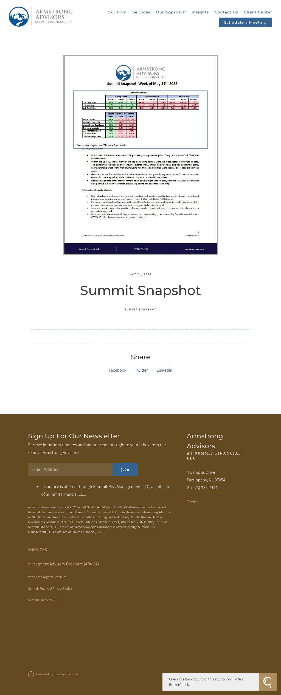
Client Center (258, 12)
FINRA (62, 522)
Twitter (141, 370)
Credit (192, 502)
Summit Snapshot (140, 309)
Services (141, 12)
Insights (200, 12)
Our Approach (171, 12)
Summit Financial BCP (43, 600)
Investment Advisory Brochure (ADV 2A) (63, 564)
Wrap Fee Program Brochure (47, 577)
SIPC (71, 522)
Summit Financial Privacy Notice (50, 588)
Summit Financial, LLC (102, 512)
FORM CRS (37, 550)
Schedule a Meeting (245, 22)
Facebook (117, 370)
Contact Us (226, 12)
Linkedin (164, 370)
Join (125, 470)
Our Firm (117, 12)
